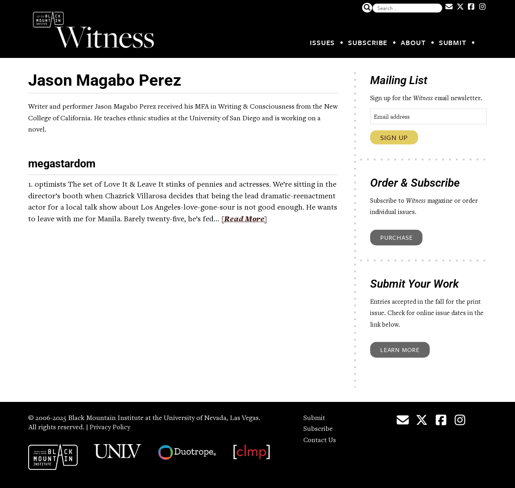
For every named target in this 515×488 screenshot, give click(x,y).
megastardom (65, 163)
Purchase (396, 237)
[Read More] (245, 220)
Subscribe (367, 42)
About (413, 42)
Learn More (400, 349)
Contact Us (320, 440)
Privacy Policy (111, 427)
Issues (322, 42)
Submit (452, 42)
